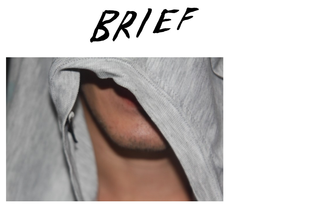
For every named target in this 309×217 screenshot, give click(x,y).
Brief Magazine (154, 28)
